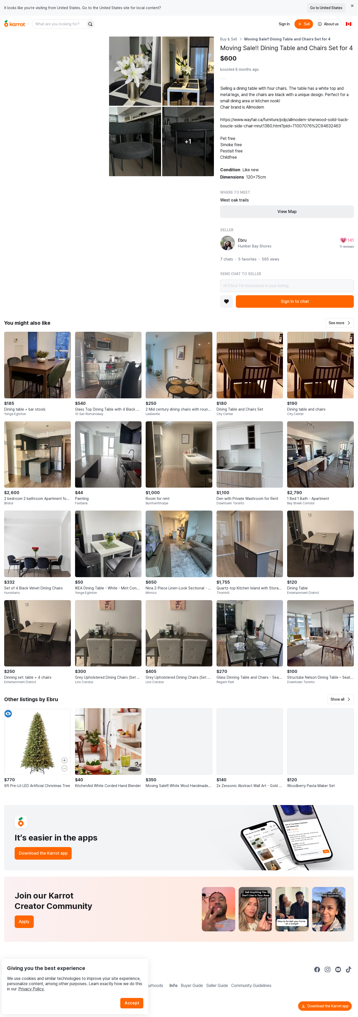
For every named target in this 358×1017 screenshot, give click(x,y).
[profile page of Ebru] (227, 243)
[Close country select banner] (352, 5)
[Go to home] (14, 24)
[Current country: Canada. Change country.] (348, 24)
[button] (340, 323)
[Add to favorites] (226, 301)
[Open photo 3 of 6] (188, 71)
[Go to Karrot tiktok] (348, 969)
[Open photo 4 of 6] (135, 141)
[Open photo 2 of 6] (135, 71)
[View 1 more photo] (188, 141)
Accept (135, 990)
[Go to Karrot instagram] (328, 969)
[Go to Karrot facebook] (317, 969)
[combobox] (59, 24)
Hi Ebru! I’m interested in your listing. (287, 286)
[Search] (90, 24)
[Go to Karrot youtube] (338, 969)
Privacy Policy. (70, 976)
